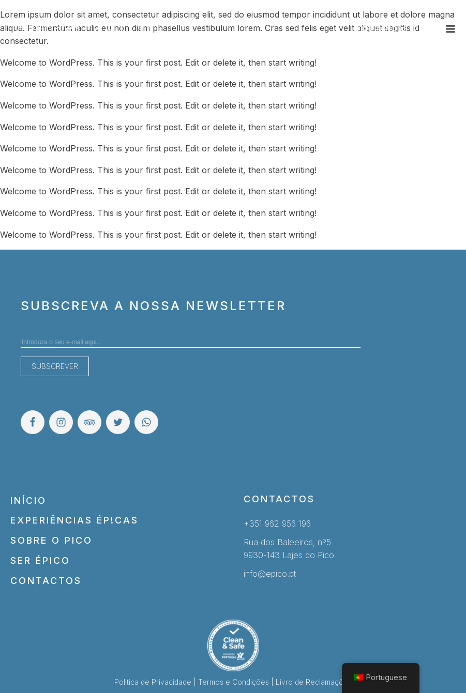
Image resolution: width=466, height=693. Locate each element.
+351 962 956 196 (277, 523)
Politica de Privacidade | (156, 681)
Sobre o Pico (51, 540)
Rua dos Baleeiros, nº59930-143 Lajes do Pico (289, 549)
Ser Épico (40, 560)
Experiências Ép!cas (74, 520)
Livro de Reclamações (314, 681)
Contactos (46, 580)
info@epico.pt (270, 573)
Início (28, 500)
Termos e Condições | (237, 681)
